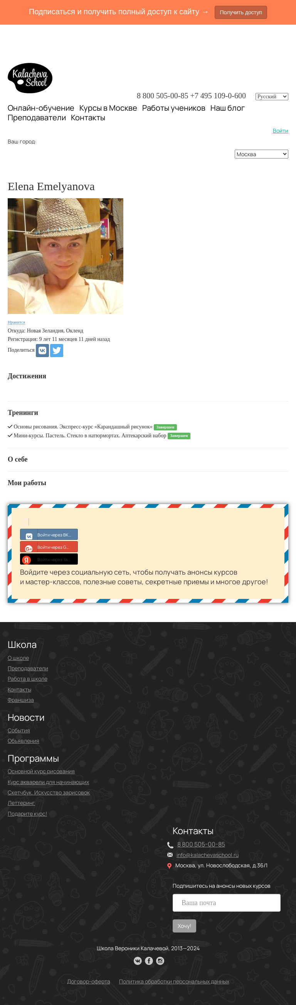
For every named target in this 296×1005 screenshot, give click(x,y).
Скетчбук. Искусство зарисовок (49, 792)
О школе (18, 657)
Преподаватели (37, 117)
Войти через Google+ (49, 546)
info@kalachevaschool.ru (208, 854)
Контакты (88, 117)
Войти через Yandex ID (49, 558)
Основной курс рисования (41, 771)
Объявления (23, 740)
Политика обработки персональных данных (174, 981)
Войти (280, 130)
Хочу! (184, 925)
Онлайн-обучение (41, 108)
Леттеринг (21, 802)
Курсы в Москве (108, 108)
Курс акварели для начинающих (48, 782)
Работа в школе (27, 678)
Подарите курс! (27, 813)
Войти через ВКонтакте (49, 534)
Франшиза (21, 699)
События (19, 730)
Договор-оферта (88, 981)
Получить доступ (241, 12)
